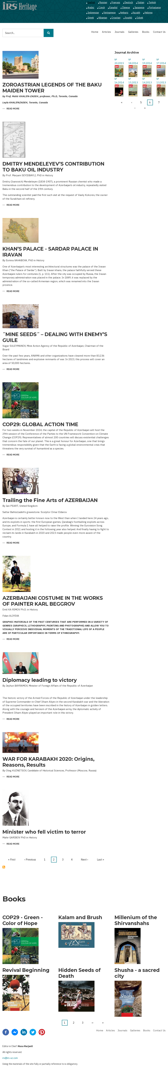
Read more (13, 108)
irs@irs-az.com (10, 1058)
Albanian (102, 17)
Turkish (152, 2)
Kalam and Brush (80, 917)
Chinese (126, 7)
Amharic (124, 12)
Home (94, 31)
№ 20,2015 (119, 61)
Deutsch (129, 2)
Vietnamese (109, 12)
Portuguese (155, 7)
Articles (106, 31)
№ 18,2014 (132, 61)
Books (145, 31)
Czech (102, 7)
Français (116, 2)
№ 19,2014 (146, 61)
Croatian (116, 17)
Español (113, 7)
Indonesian (93, 12)
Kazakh (136, 12)
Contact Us (159, 31)
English (91, 2)
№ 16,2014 (119, 80)
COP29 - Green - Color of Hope (22, 920)
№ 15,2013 (132, 80)
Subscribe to (3, 867)
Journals (119, 31)
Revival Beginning (25, 970)
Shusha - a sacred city (137, 973)
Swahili (128, 17)
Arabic (91, 7)
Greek (91, 17)
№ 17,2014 (161, 61)
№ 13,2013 (161, 80)
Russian (103, 2)
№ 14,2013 (146, 80)
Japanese (139, 7)
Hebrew (149, 12)
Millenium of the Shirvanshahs (136, 920)
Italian (140, 2)
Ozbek (139, 17)
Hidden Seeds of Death (79, 973)
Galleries (133, 31)
